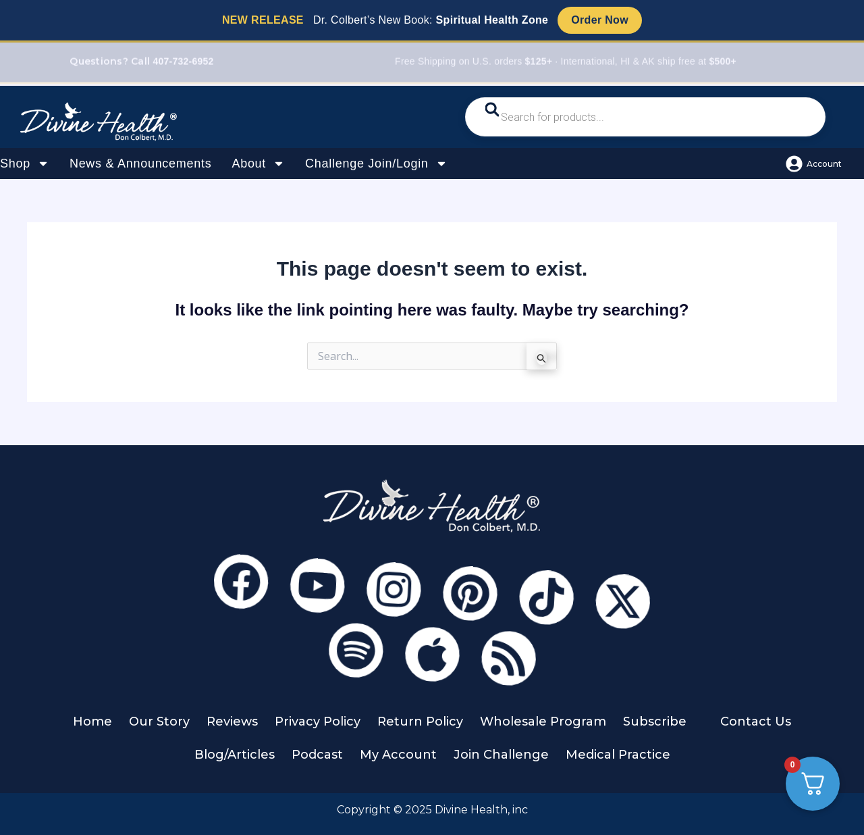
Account (824, 164)
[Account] (794, 163)
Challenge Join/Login (376, 163)
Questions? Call (141, 63)
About (258, 163)
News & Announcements (141, 163)
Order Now (599, 20)
